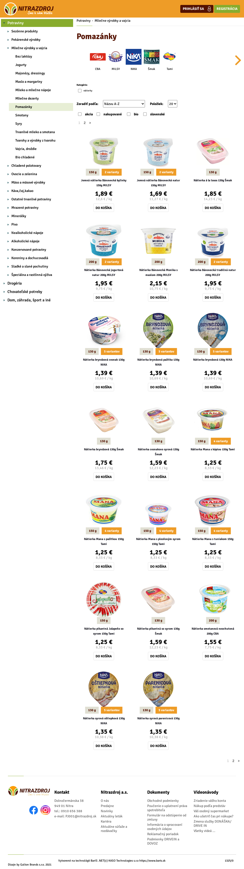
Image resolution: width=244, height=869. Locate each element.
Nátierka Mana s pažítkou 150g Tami (104, 541)
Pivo (14, 224)
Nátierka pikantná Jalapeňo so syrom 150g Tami (103, 631)
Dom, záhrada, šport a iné (29, 300)
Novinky (107, 811)
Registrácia (227, 9)
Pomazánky (23, 107)
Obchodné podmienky (163, 801)
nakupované (112, 114)
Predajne (107, 806)
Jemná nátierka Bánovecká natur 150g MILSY (158, 183)
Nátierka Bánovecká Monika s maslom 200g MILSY (158, 272)
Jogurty (20, 65)
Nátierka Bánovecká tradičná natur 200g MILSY (213, 272)
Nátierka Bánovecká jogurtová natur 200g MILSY (103, 272)
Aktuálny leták (111, 816)
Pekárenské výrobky (26, 40)
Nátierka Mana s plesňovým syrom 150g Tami (158, 541)
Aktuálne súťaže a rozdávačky (114, 829)
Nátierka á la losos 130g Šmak (213, 180)
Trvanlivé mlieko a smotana (35, 132)
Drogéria (14, 283)
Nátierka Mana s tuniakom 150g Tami (212, 541)
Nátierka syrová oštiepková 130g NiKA (104, 721)
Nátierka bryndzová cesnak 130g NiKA (103, 362)
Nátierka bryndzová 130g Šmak (104, 449)
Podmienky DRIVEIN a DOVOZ (163, 841)
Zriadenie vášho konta (210, 801)
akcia (89, 114)
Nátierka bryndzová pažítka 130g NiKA (158, 362)
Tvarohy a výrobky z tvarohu (35, 140)
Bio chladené (25, 157)
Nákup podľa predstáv (209, 806)
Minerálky (18, 216)
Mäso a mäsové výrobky (28, 182)
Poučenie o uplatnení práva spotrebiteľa (167, 808)
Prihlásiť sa (197, 8)
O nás (105, 801)
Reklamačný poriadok (163, 834)
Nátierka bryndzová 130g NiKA (212, 360)
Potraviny (15, 23)
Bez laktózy (23, 56)
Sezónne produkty (24, 31)
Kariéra (106, 821)
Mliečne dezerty (27, 98)
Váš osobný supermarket (211, 811)
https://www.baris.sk (152, 861)
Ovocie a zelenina (24, 174)
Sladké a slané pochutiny (29, 266)
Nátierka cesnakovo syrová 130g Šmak (158, 452)
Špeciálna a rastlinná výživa (31, 275)
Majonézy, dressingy (30, 73)
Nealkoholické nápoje (27, 233)
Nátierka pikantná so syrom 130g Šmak (158, 631)
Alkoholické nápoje (25, 241)
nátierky (87, 90)
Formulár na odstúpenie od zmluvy (166, 817)
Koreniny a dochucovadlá (29, 258)
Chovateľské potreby (24, 291)
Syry (18, 124)
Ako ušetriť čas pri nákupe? (213, 816)
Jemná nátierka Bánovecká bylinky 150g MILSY (103, 183)
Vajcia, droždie (26, 149)
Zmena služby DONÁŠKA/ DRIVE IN (212, 823)
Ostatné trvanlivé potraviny (31, 199)
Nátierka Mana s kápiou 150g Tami (213, 449)
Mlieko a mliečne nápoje (33, 90)
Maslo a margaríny (28, 82)
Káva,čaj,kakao (22, 191)
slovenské (157, 114)
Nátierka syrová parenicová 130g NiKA (158, 721)
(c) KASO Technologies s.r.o (121, 861)
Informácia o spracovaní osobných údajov (164, 827)
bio (136, 114)
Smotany (21, 115)
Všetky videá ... (204, 831)
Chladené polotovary (26, 166)
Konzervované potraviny (28, 250)
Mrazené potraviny (25, 208)
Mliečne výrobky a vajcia (29, 48)
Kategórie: (82, 84)
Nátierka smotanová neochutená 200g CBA (213, 631)
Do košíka (104, 208)
